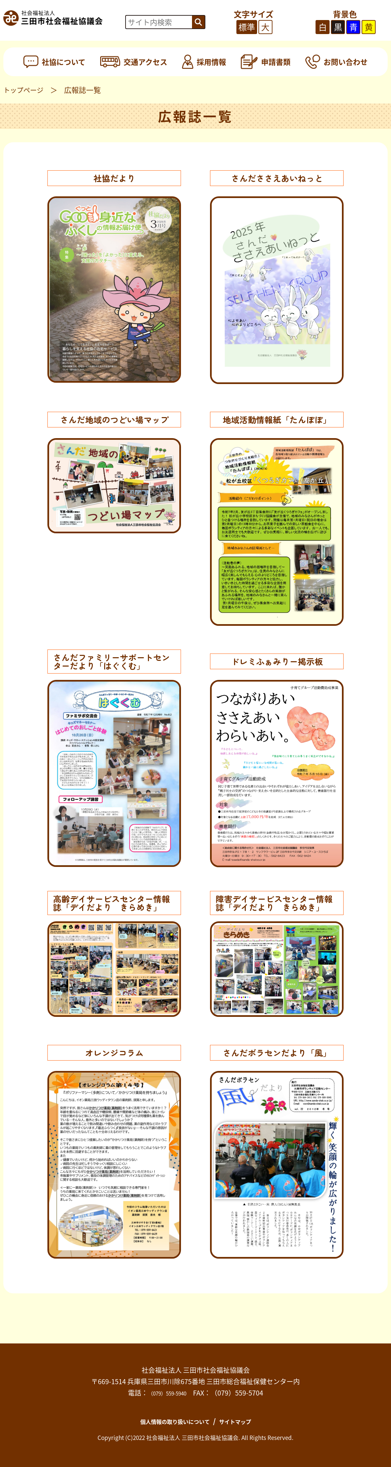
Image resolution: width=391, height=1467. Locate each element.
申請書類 (265, 61)
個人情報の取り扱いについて (170, 1421)
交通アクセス (133, 61)
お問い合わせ (336, 61)
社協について (54, 61)
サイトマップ (246, 1421)
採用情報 (204, 61)
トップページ (25, 89)
